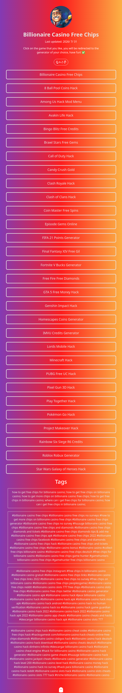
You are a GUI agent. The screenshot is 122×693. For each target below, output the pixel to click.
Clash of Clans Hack (61, 197)
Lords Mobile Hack (61, 346)
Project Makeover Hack (61, 428)
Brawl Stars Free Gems (61, 142)
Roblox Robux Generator (60, 455)
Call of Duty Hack (61, 156)
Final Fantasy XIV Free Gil (61, 251)
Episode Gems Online (61, 224)
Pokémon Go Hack (61, 414)
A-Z (61, 62)
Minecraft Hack (61, 360)
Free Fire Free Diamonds (61, 278)
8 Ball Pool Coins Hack (61, 88)
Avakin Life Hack (61, 115)
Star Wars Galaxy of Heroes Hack (61, 469)
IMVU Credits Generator (61, 333)
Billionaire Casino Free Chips (61, 74)
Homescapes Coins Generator (61, 319)
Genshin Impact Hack (61, 305)
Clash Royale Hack (61, 183)
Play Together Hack (61, 401)
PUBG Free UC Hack (61, 373)
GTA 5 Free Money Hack (61, 292)
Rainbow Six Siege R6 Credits (61, 441)
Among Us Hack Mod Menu (61, 101)
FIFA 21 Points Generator (61, 237)
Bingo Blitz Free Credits (61, 129)
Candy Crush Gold (61, 169)
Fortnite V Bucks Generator (61, 265)
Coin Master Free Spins (61, 210)
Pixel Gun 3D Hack (61, 387)
